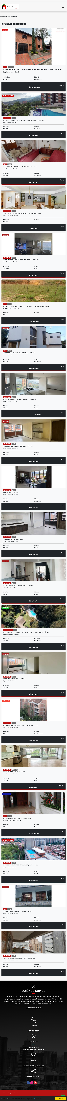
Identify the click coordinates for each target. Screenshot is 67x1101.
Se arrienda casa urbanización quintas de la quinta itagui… (33, 70)
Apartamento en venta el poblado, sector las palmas (21, 260)
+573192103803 (33, 1031)
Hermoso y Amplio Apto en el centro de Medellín (19, 958)
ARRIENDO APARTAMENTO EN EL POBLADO (15, 772)
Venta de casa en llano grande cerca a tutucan (19, 353)
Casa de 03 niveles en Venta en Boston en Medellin (20, 166)
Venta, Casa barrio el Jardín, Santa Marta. (17, 818)
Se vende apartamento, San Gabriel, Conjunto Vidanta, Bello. (23, 120)
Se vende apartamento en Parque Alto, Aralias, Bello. (21, 865)
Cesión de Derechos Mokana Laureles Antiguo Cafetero (22, 213)
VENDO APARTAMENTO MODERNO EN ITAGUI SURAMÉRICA (20, 399)
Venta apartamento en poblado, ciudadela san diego (20, 725)
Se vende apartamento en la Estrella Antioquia (19, 585)
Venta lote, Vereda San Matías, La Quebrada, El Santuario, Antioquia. (26, 306)
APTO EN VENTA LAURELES (11, 492)
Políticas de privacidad (33, 1008)
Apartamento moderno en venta (14, 679)
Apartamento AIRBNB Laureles (13, 539)
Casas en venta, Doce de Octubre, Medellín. (17, 911)
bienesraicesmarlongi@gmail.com (33, 1066)
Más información (38, 1099)
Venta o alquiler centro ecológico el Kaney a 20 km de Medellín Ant (26, 632)
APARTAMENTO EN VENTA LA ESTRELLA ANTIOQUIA (18, 446)
